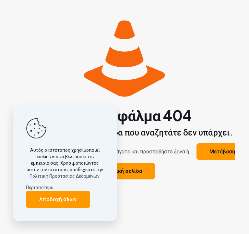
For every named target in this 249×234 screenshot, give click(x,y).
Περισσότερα (39, 187)
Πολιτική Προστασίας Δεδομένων (65, 176)
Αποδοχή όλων (58, 199)
